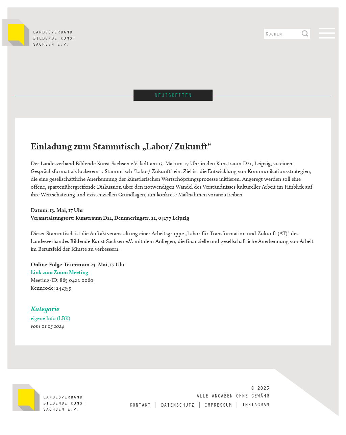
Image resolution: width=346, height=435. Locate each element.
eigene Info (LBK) (50, 318)
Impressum (218, 404)
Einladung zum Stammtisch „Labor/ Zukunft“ (121, 146)
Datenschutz (177, 404)
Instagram (255, 404)
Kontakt (140, 404)
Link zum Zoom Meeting (59, 272)
